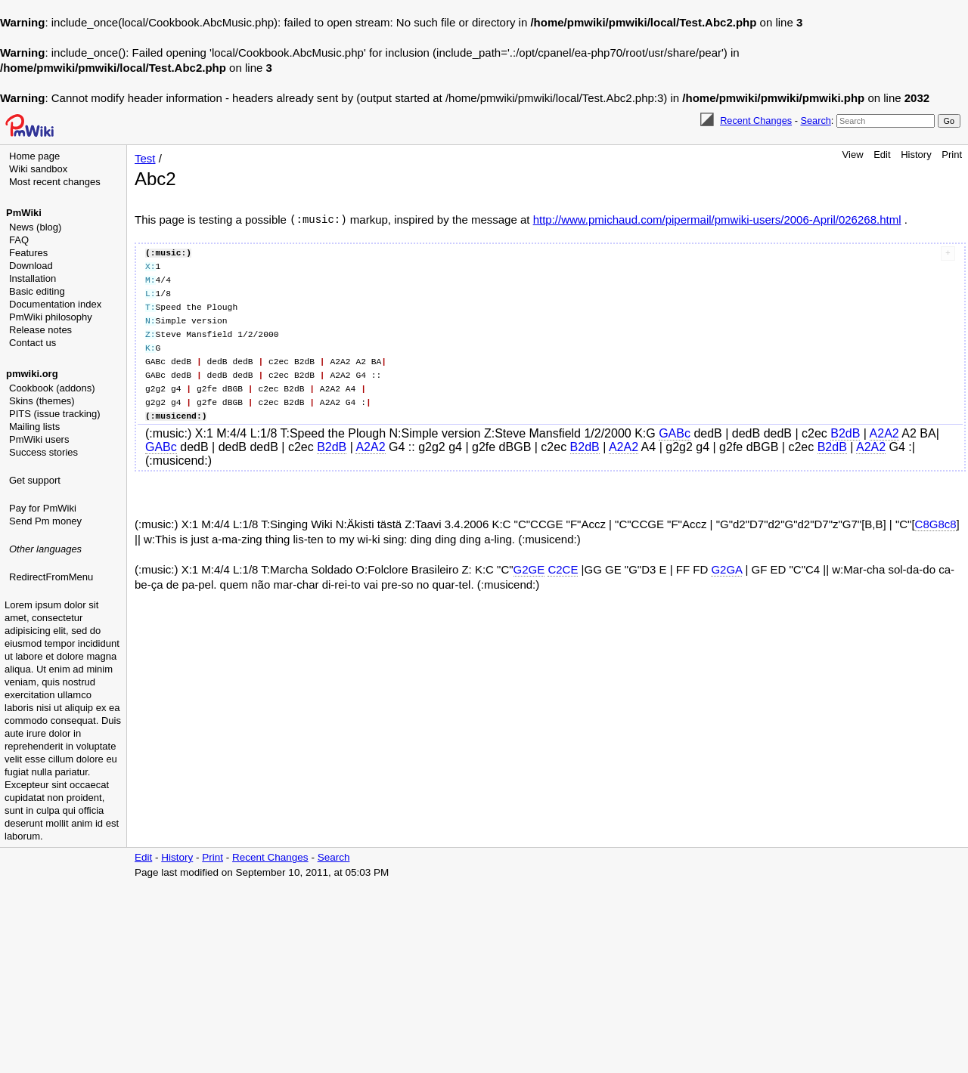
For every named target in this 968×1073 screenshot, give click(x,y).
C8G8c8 (936, 524)
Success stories (43, 452)
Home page (34, 156)
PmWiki (24, 212)
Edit (881, 154)
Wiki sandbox (38, 169)
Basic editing (37, 291)
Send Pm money (45, 521)
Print (952, 154)
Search (815, 120)
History (916, 154)
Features (28, 252)
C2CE (563, 569)
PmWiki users (39, 439)
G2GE (529, 569)
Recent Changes (756, 120)
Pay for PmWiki (42, 508)
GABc (674, 433)
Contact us (32, 342)
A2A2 (884, 433)
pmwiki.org (32, 373)
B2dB (845, 433)
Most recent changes (55, 181)
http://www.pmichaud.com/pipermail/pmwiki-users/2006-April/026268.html (717, 219)
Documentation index (55, 304)
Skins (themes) (42, 401)
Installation (32, 278)
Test (145, 158)
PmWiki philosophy (50, 317)
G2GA (726, 569)
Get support (34, 480)
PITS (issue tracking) (55, 413)
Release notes (40, 330)
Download (31, 265)
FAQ (19, 240)
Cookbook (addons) (52, 388)
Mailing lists (34, 426)
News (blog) (35, 227)
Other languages (45, 549)
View (853, 154)
